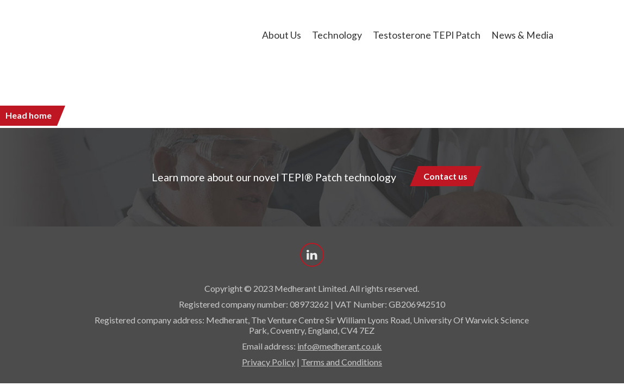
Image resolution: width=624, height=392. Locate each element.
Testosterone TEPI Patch (427, 35)
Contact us (445, 176)
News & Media (522, 35)
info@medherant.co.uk (339, 346)
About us (281, 35)
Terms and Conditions (341, 362)
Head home (28, 115)
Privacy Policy (268, 362)
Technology (337, 35)
